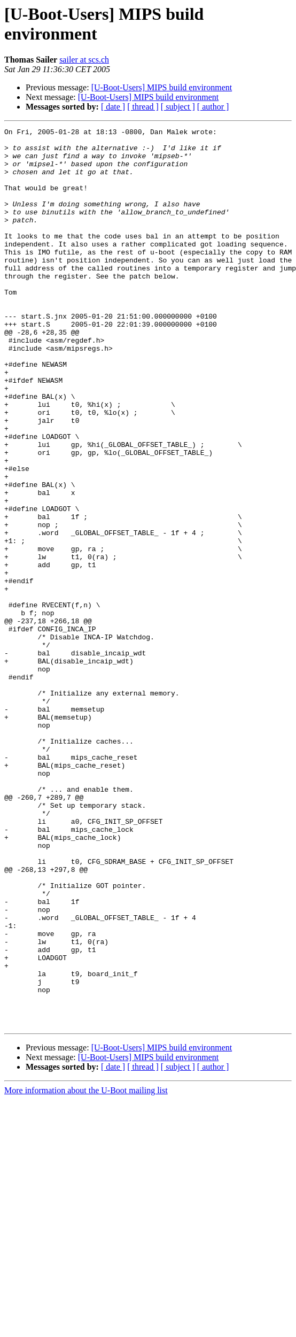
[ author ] (213, 106)
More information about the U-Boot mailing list (86, 1269)
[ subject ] (178, 106)
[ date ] (113, 106)
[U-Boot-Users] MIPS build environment (161, 87)
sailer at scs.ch (84, 59)
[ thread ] (143, 106)
